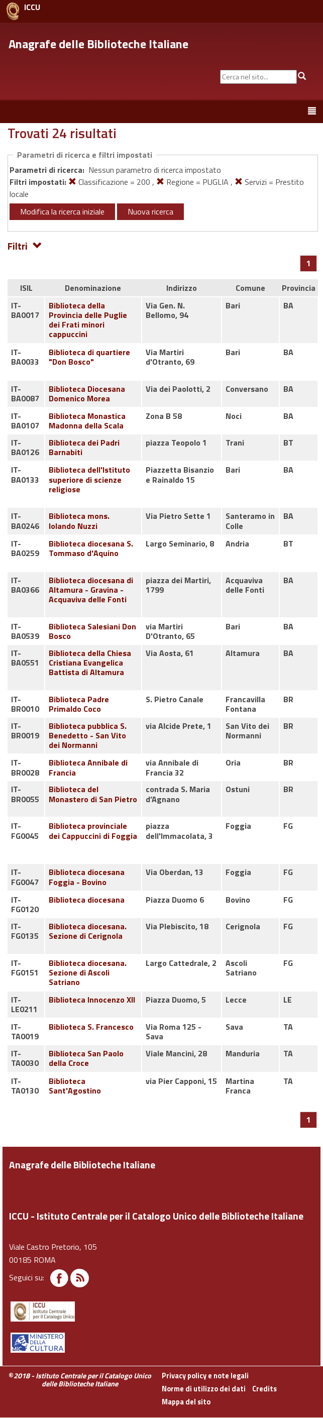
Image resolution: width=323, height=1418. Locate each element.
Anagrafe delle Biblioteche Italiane (98, 44)
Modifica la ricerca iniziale (62, 211)
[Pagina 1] (308, 263)
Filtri (25, 245)
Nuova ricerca (150, 211)
